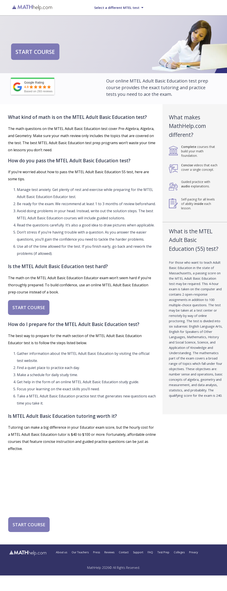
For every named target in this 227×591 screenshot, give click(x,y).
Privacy (193, 552)
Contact (124, 552)
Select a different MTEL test (116, 7)
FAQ (150, 552)
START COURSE (35, 51)
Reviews (109, 552)
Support (138, 552)
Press (96, 552)
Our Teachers (80, 552)
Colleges (179, 552)
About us (61, 552)
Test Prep (163, 552)
